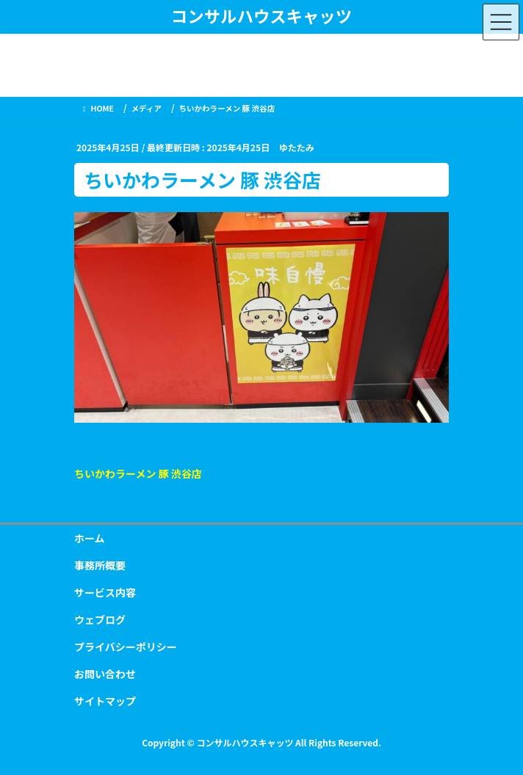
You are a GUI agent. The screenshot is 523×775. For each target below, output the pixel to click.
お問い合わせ (105, 673)
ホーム (89, 538)
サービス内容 (105, 592)
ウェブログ (100, 619)
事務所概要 (100, 565)
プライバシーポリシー (125, 646)
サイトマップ (105, 701)
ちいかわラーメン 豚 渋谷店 (138, 473)
